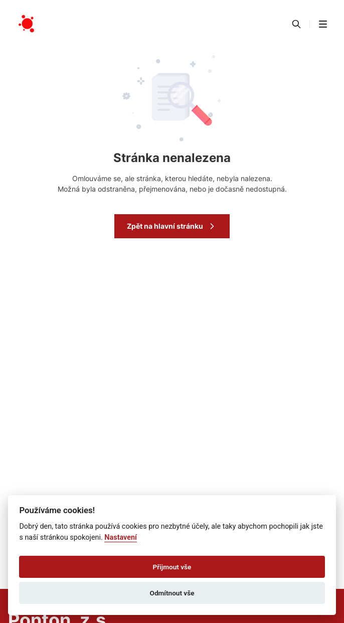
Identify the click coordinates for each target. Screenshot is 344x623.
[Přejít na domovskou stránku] (27, 24)
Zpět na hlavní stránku (172, 226)
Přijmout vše (172, 567)
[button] (323, 24)
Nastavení (120, 537)
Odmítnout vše (172, 593)
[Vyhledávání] (296, 24)
